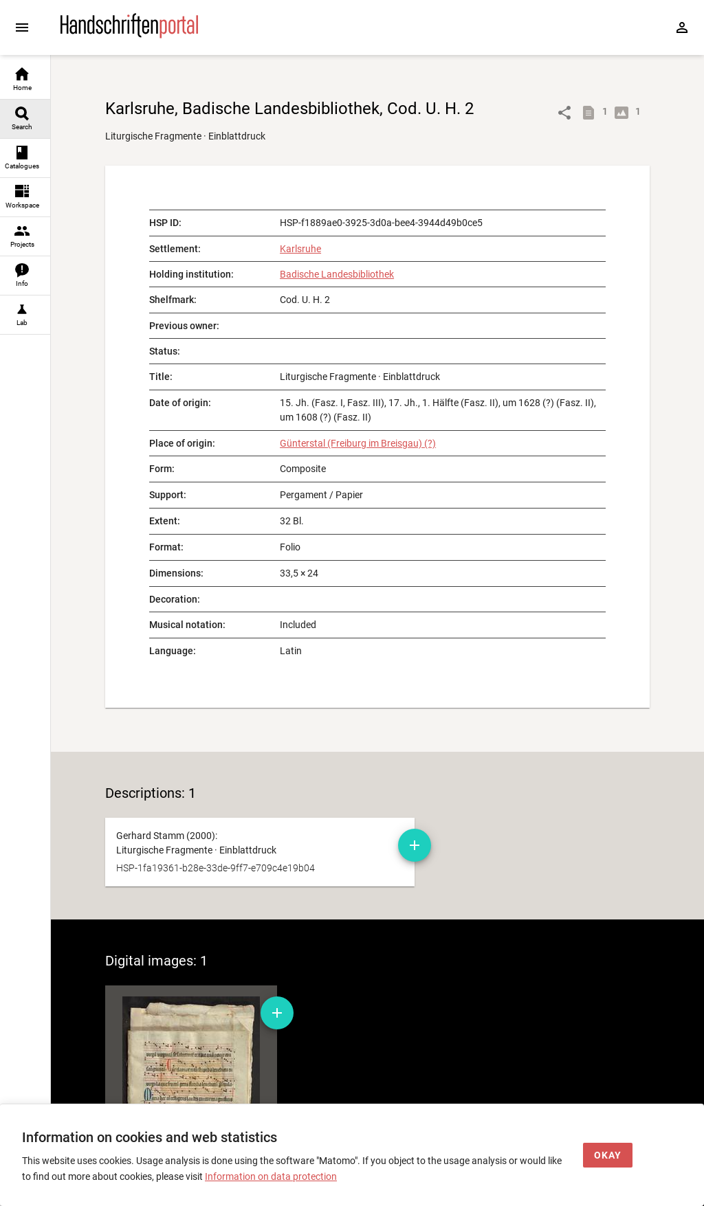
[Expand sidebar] (22, 27)
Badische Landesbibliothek (337, 274)
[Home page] (129, 35)
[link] (25, 80)
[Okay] (607, 1155)
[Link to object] (564, 112)
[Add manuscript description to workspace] (414, 845)
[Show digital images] (624, 112)
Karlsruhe (300, 248)
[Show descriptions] (591, 112)
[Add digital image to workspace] (277, 1012)
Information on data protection (271, 1176)
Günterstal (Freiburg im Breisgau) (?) (358, 443)
